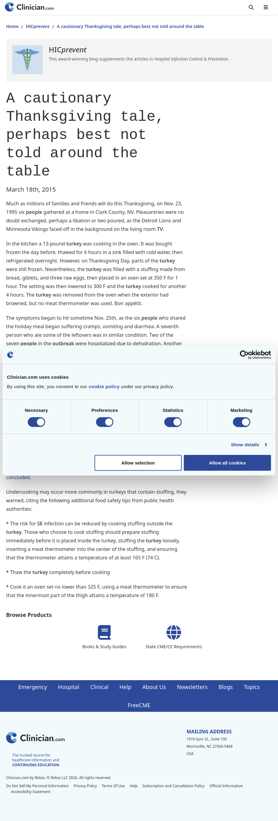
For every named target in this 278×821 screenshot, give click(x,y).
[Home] (29, 7)
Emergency (32, 687)
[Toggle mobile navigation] (265, 7)
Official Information (226, 785)
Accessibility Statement (30, 791)
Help (125, 687)
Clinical (99, 687)
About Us (154, 687)
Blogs (226, 687)
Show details (245, 444)
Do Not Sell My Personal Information (37, 785)
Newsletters (192, 687)
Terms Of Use (113, 785)
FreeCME (139, 705)
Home (12, 26)
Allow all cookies (227, 462)
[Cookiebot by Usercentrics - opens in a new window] (244, 354)
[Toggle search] (251, 7)
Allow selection (138, 462)
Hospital (68, 687)
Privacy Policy (85, 785)
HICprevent (38, 26)
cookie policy (104, 386)
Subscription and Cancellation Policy (173, 785)
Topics (252, 687)
